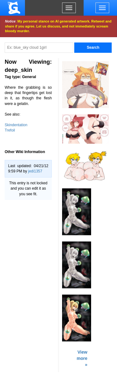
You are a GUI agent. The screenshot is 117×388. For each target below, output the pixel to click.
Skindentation (16, 125)
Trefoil (10, 130)
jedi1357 (35, 171)
